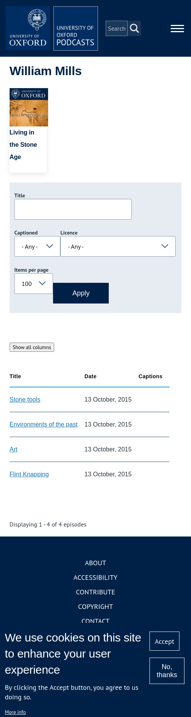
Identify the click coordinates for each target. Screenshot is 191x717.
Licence (68, 232)
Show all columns (32, 347)
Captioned (26, 232)
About (95, 562)
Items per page (31, 269)
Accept (164, 641)
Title (19, 195)
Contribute (95, 591)
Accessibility (95, 577)
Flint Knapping (29, 474)
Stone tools (25, 399)
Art (13, 449)
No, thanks (167, 671)
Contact (95, 621)
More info (15, 712)
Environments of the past (44, 424)
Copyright (95, 606)
